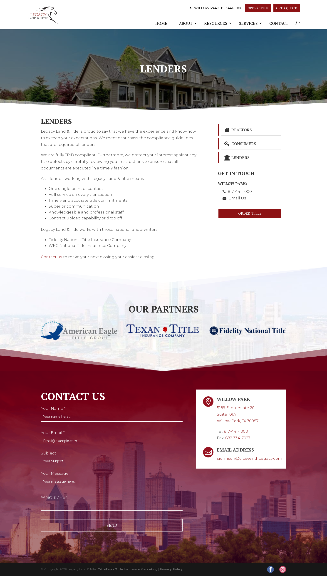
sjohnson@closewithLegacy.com (249, 458)
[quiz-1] (112, 506)
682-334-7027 (237, 438)
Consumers (240, 143)
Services (248, 23)
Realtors (238, 129)
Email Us (237, 198)
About (186, 23)
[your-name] (112, 417)
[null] (112, 525)
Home (161, 23)
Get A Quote (286, 8)
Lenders (237, 157)
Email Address (235, 450)
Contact (278, 23)
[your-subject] (112, 461)
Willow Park (233, 399)
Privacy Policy (171, 569)
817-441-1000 (232, 8)
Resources (215, 23)
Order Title (258, 8)
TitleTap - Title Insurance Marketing (128, 569)
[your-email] (112, 441)
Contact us (51, 257)
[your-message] (112, 482)
